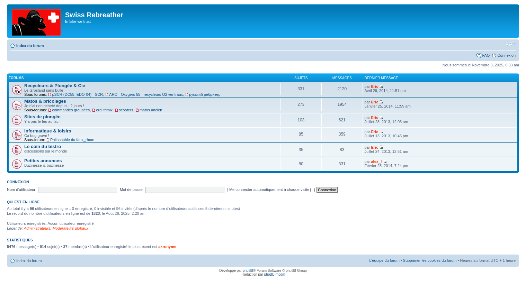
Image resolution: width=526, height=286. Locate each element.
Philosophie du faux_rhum (72, 140)
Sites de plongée (42, 116)
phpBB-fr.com (274, 274)
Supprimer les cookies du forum (430, 260)
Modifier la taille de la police (511, 44)
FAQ (486, 55)
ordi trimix (104, 110)
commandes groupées (71, 110)
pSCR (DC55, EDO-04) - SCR (77, 94)
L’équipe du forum (384, 260)
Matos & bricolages (45, 101)
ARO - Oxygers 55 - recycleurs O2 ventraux (146, 94)
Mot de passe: (132, 189)
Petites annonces (43, 160)
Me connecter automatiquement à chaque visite (272, 189)
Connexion (506, 55)
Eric (374, 86)
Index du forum (30, 46)
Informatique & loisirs (47, 130)
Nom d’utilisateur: (21, 189)
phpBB (248, 271)
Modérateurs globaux (70, 228)
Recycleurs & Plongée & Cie (54, 85)
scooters (126, 110)
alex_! (376, 161)
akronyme (167, 247)
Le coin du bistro (42, 146)
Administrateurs (37, 228)
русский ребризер (204, 94)
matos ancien (151, 110)
